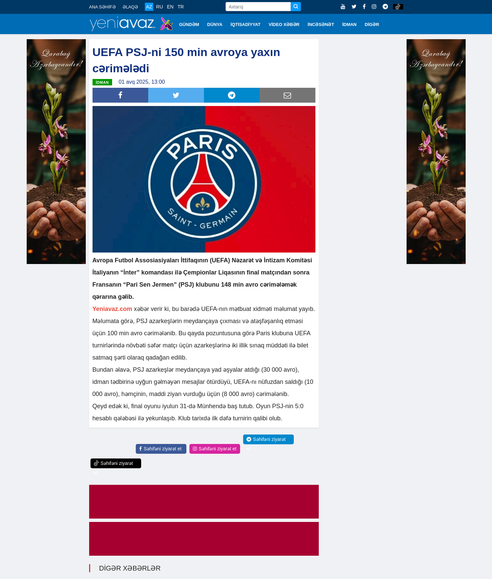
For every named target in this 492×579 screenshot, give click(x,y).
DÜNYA (215, 24)
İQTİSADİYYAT (246, 24)
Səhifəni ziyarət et (160, 448)
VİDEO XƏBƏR (284, 24)
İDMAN (349, 24)
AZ (149, 6)
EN (170, 6)
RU (159, 6)
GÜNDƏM (189, 24)
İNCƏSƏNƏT (321, 24)
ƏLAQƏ (130, 6)
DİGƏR (372, 24)
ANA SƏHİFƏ (102, 6)
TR (181, 6)
